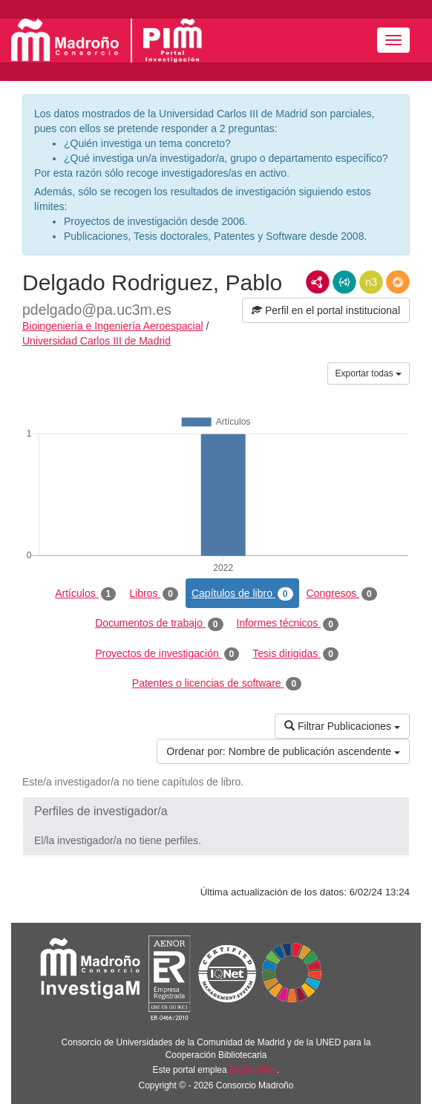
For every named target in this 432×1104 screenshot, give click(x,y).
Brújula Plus (253, 1070)
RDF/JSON (398, 282)
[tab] (216, 811)
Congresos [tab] (342, 594)
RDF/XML (318, 282)
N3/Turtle (371, 282)
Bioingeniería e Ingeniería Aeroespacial (112, 326)
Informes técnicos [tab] (287, 623)
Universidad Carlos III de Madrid (96, 341)
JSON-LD (344, 282)
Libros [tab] (153, 594)
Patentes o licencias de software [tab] (216, 683)
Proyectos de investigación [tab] (167, 654)
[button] (216, 811)
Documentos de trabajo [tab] (159, 623)
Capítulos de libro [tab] (242, 594)
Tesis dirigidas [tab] (295, 654)
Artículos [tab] (85, 594)
